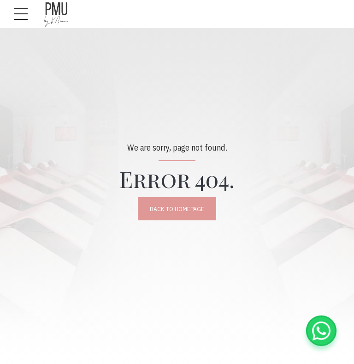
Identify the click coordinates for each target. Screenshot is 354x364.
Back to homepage (177, 208)
